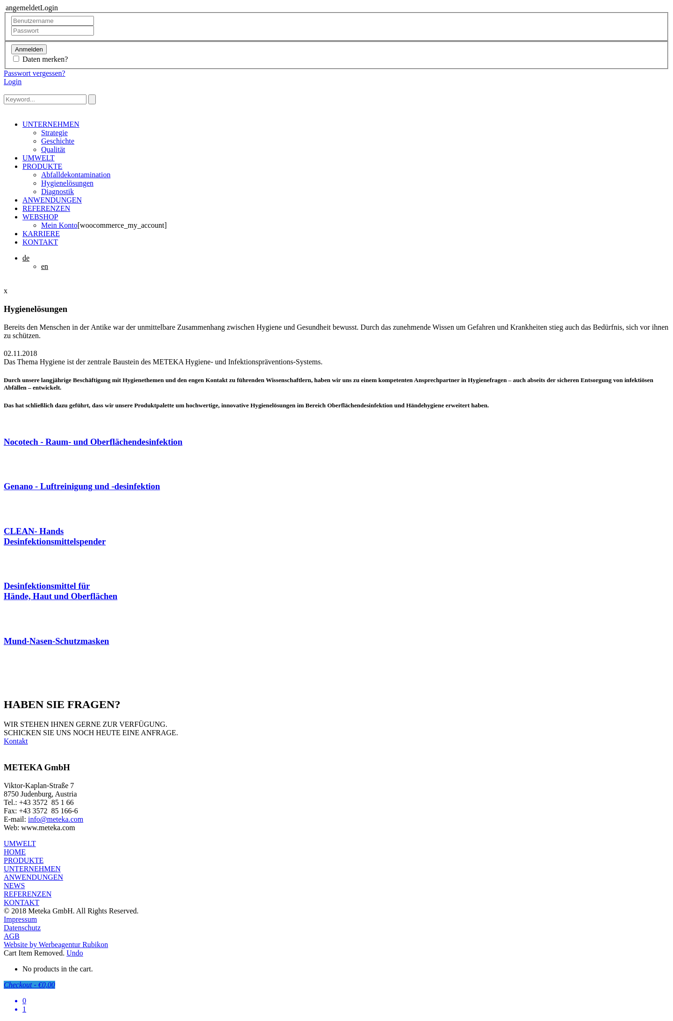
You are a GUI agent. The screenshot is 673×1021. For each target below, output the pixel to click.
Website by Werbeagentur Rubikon (56, 945)
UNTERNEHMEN (50, 124)
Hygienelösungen (67, 183)
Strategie (54, 133)
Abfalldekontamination (75, 175)
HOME (15, 852)
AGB (12, 936)
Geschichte (57, 141)
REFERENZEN (46, 208)
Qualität (53, 149)
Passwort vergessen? (34, 73)
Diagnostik (57, 192)
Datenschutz (22, 928)
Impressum (20, 919)
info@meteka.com (55, 819)
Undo (74, 953)
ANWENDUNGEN (52, 200)
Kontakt (16, 741)
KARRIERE (41, 234)
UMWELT (38, 158)
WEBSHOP (40, 217)
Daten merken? (45, 59)
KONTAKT (40, 242)
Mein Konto (59, 225)
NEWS (14, 886)
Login (12, 82)
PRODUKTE (42, 166)
